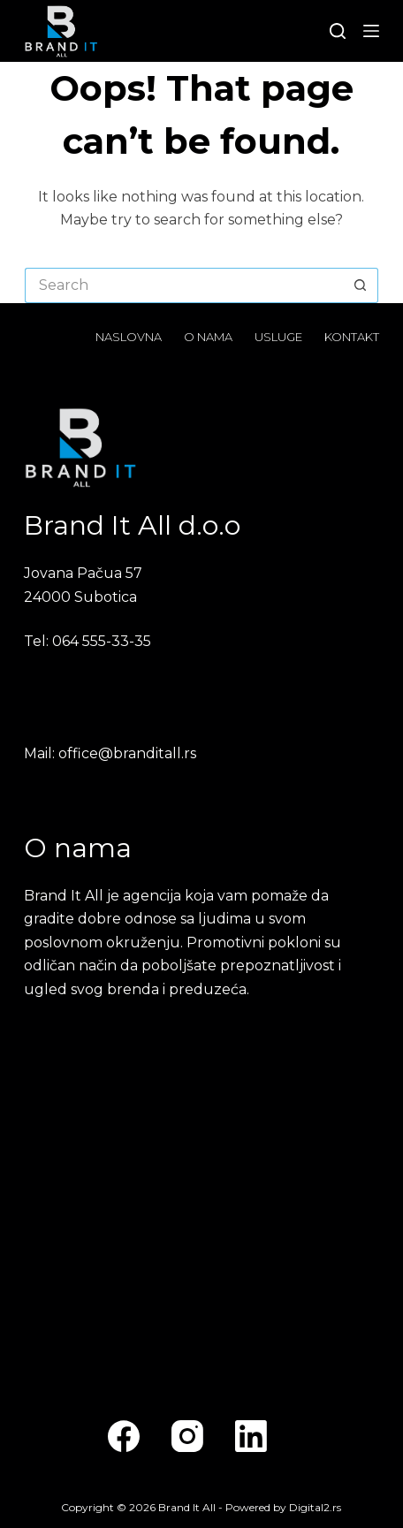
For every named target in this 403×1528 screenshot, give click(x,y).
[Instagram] (187, 1436)
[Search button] (360, 285)
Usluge (278, 337)
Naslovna (128, 337)
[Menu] (371, 31)
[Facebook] (124, 1436)
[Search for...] (184, 285)
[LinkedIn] (251, 1436)
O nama (208, 337)
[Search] (338, 31)
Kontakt (351, 337)
